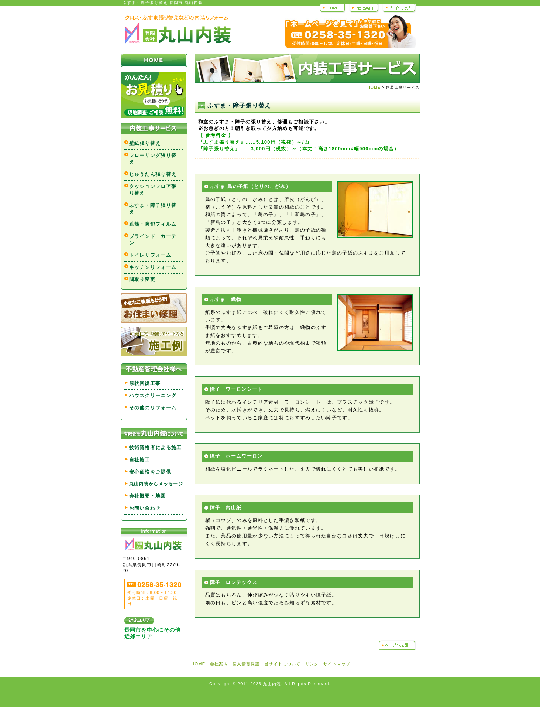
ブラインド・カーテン (153, 239)
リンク (312, 664)
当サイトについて (282, 664)
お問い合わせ (145, 508)
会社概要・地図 (147, 496)
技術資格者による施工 (155, 447)
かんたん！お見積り (154, 95)
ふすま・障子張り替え (153, 208)
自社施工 (139, 459)
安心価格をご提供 (150, 472)
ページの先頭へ (397, 645)
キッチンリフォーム (153, 267)
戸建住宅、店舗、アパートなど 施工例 (154, 341)
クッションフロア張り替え (153, 190)
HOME (332, 8)
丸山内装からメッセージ (156, 483)
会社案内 (364, 8)
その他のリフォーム (153, 407)
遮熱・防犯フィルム (153, 224)
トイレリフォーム (150, 255)
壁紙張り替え (145, 143)
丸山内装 (177, 30)
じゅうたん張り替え (153, 174)
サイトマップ (399, 8)
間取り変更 (142, 279)
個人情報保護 (246, 664)
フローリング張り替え (153, 159)
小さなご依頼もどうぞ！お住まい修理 (154, 308)
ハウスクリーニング (153, 395)
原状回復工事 (145, 383)
